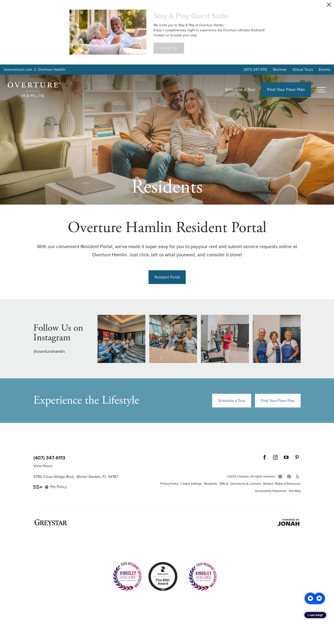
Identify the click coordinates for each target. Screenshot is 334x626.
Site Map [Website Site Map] (295, 491)
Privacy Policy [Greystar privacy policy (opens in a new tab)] (169, 483)
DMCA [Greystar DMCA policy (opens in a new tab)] (224, 483)
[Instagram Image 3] (225, 339)
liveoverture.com (18, 69)
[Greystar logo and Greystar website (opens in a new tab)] (50, 522)
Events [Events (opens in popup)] (324, 69)
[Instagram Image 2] (173, 339)
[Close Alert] (329, 4)
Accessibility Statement (270, 491)
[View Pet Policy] (56, 487)
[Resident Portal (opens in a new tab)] (167, 277)
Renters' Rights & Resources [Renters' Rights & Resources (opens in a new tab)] (282, 483)
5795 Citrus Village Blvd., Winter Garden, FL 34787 (75, 476)
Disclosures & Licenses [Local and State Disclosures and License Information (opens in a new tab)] (245, 483)
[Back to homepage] (34, 89)
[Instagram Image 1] (121, 339)
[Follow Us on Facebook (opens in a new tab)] (264, 457)
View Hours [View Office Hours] (42, 466)
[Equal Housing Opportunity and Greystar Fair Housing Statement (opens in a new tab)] (280, 476)
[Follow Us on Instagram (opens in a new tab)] (275, 457)
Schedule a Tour (240, 89)
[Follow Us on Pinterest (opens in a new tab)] (297, 457)
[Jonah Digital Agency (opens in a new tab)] (288, 522)
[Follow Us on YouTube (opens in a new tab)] (286, 457)
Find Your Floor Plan (278, 400)
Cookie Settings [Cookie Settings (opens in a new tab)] (191, 483)
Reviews (280, 69)
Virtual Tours (302, 69)
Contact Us (169, 48)
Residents (210, 483)
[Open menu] (321, 90)
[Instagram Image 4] (277, 339)
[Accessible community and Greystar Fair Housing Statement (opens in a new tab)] (298, 476)
